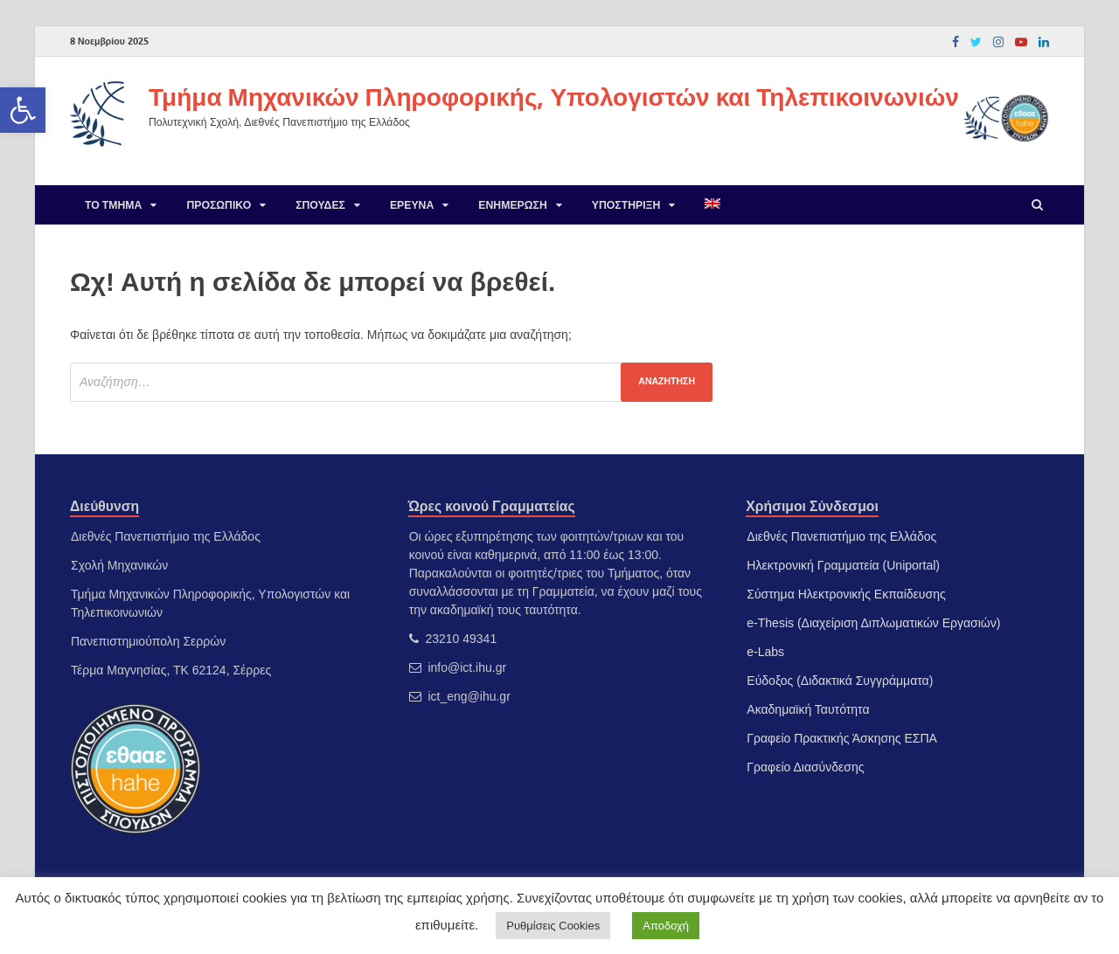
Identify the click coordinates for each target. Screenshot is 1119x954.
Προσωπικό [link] (218, 204)
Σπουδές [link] (320, 204)
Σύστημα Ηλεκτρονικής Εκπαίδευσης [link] (846, 594)
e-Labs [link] (765, 652)
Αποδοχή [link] (666, 925)
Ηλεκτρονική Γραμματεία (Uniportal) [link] (843, 565)
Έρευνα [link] (412, 204)
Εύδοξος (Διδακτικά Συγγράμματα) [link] (840, 681)
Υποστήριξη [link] (626, 204)
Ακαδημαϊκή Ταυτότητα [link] (808, 709)
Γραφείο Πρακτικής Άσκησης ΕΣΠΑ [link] (842, 738)
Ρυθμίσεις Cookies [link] (553, 925)
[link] (22, 110)
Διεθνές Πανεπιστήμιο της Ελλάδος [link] (841, 536)
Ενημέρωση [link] (512, 204)
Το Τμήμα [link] (113, 204)
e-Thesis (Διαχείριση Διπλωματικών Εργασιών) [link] (873, 623)
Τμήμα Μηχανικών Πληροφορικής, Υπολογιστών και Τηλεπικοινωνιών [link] (554, 97)
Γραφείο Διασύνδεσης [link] (805, 767)
